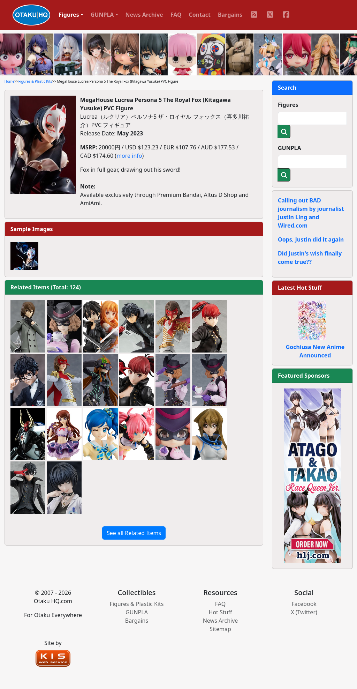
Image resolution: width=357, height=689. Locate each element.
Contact (200, 14)
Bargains (230, 14)
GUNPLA (289, 148)
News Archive (144, 14)
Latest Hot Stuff (300, 287)
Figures (288, 105)
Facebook (304, 604)
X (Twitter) (304, 612)
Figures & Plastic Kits (35, 81)
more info (129, 156)
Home (9, 81)
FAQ (176, 14)
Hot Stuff (220, 612)
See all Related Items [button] (134, 533)
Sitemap (220, 629)
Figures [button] (69, 14)
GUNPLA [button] (102, 14)
